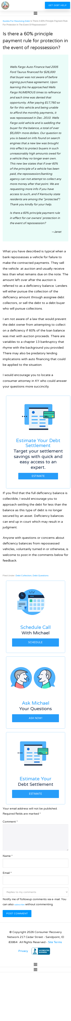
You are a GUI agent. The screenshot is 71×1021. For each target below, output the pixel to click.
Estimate (38, 476)
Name (8, 856)
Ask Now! (35, 718)
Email (7, 873)
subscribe (19, 904)
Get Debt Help (57, 5)
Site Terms (55, 942)
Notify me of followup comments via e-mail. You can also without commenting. (35, 898)
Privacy (23, 951)
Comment (10, 821)
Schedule (35, 642)
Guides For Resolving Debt (16, 21)
